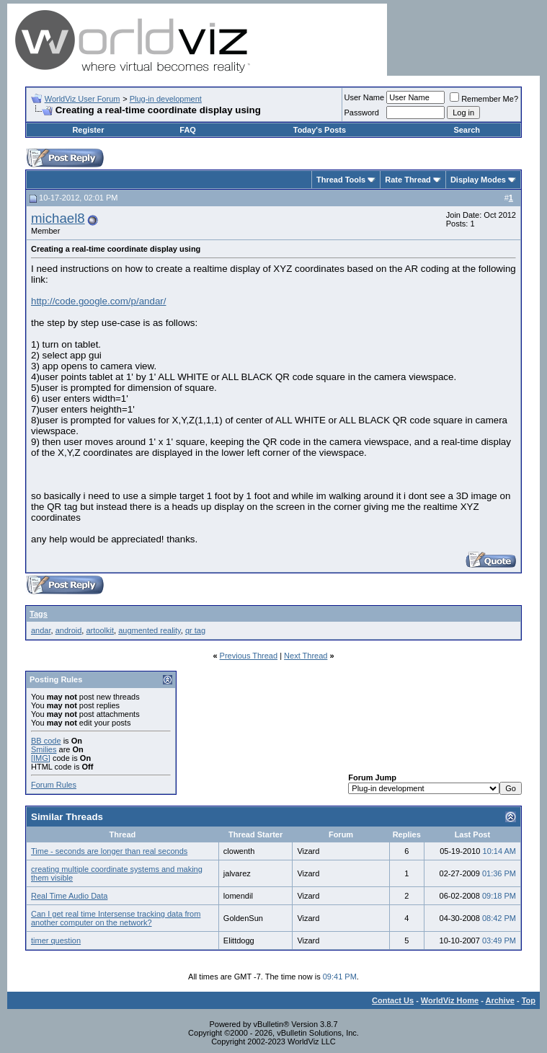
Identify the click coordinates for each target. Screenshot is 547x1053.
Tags (39, 613)
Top (528, 1000)
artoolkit (100, 630)
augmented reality (149, 630)
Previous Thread (249, 655)
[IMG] (40, 758)
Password (361, 112)
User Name (364, 97)
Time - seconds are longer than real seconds (109, 851)
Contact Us (393, 1000)
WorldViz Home (450, 1000)
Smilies (43, 749)
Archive (500, 1000)
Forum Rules (53, 784)
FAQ (187, 129)
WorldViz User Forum (82, 98)
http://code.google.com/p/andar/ (98, 301)
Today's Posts (319, 129)
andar (41, 630)
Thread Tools (340, 179)
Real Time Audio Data (69, 895)
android (68, 630)
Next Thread (305, 655)
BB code (46, 740)
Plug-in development (166, 98)
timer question (56, 940)
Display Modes (478, 179)
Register (88, 129)
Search (466, 129)
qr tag (195, 630)
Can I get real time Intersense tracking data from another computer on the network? (115, 918)
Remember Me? (484, 98)
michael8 (58, 218)
